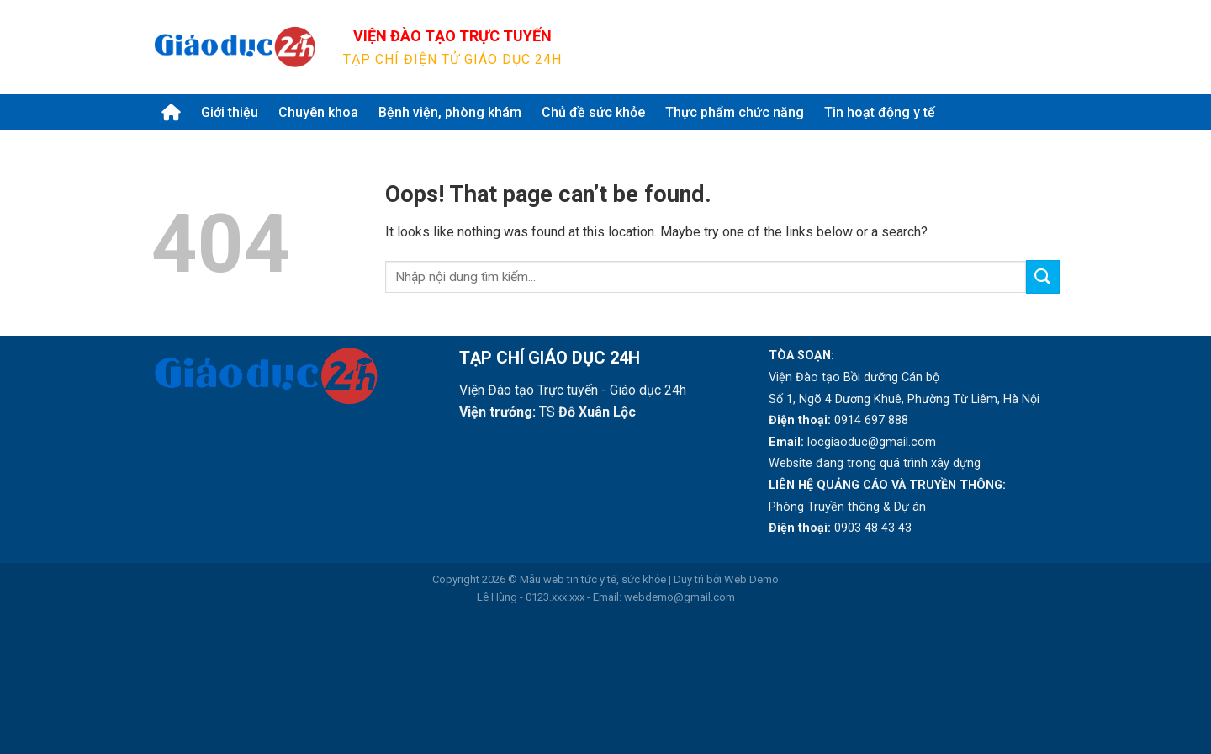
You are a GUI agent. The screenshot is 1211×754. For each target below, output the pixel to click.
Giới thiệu (229, 112)
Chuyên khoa (318, 112)
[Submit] (1039, 47)
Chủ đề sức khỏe (593, 112)
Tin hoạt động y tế (879, 112)
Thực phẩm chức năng (734, 112)
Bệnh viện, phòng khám (449, 112)
